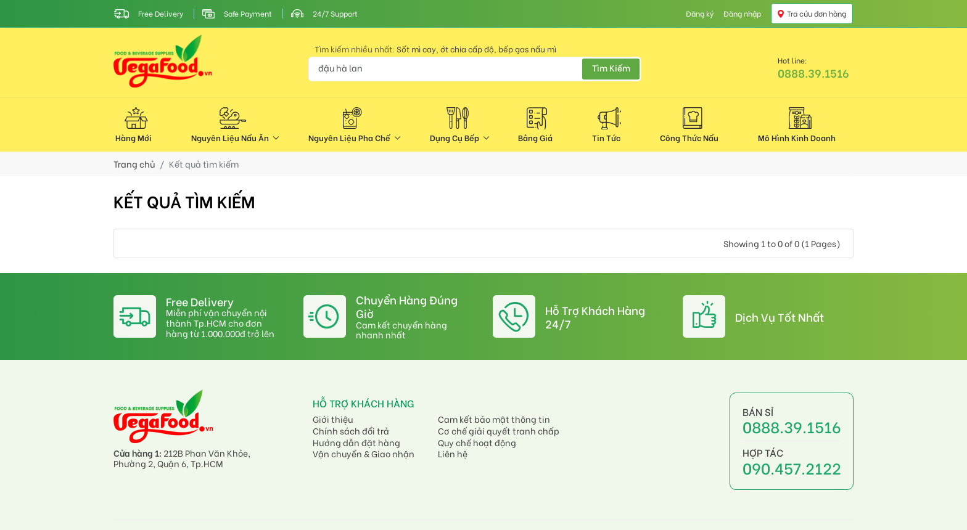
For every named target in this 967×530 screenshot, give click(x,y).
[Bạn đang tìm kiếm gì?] (474, 69)
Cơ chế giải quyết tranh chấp (498, 431)
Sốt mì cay (416, 49)
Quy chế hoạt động (477, 443)
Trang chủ (134, 164)
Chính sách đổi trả (351, 431)
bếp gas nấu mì (527, 49)
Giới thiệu (333, 419)
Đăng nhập (742, 13)
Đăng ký (700, 13)
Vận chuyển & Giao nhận (363, 454)
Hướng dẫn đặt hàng (356, 443)
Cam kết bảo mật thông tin (494, 419)
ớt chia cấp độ (467, 49)
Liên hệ (452, 454)
